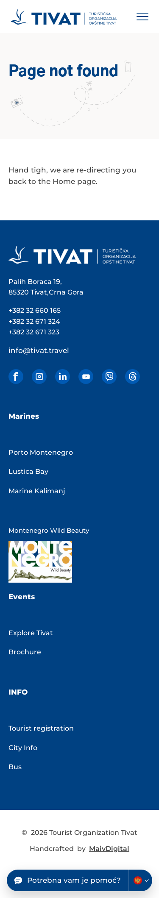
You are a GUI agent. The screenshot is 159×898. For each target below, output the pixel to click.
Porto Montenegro (40, 452)
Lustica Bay (28, 471)
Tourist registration (41, 728)
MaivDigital (109, 849)
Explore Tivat (30, 633)
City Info (22, 748)
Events (21, 596)
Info (18, 692)
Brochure (24, 652)
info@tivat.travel (38, 350)
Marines (23, 416)
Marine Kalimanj (36, 491)
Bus (15, 767)
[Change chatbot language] (140, 880)
